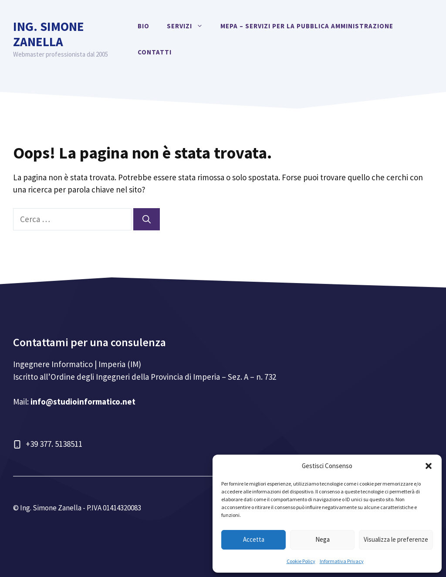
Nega (322, 539)
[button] (428, 466)
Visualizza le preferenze (396, 539)
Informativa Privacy (342, 561)
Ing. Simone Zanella (48, 34)
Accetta (253, 539)
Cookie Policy (301, 561)
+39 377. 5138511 (54, 444)
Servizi (189, 26)
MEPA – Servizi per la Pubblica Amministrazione (306, 26)
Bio (143, 26)
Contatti (155, 52)
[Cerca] (146, 219)
